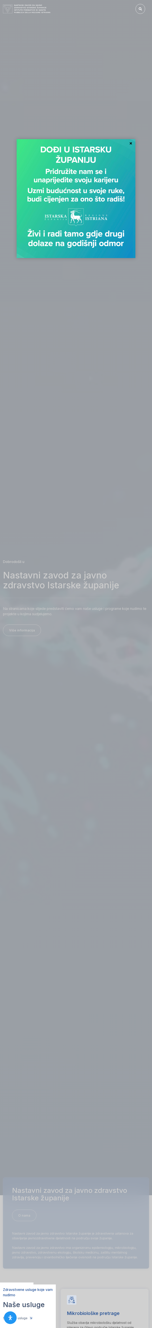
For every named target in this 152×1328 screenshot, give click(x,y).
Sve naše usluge (17, 1314)
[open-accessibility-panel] (10, 1317)
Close (131, 144)
